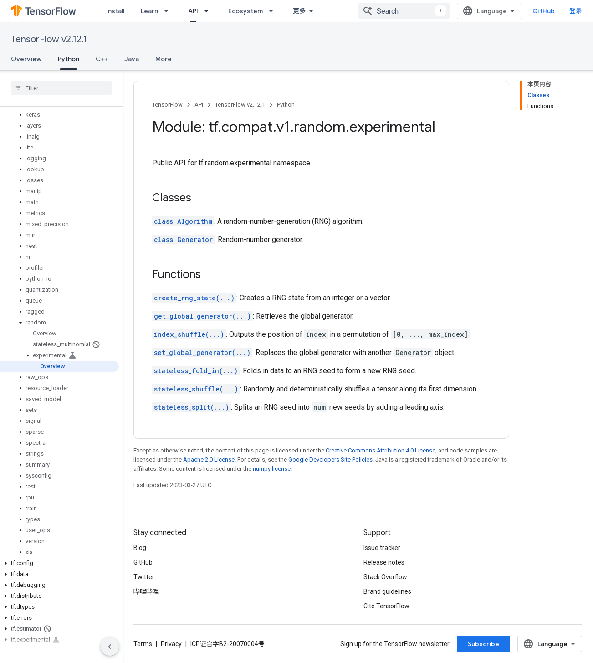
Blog (139, 547)
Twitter (143, 577)
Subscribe (483, 644)
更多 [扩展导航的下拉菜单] (299, 11)
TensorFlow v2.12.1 (49, 39)
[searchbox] (61, 88)
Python (286, 104)
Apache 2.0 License (209, 459)
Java (131, 59)
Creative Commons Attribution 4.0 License (380, 450)
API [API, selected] (193, 11)
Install (115, 11)
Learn (149, 11)
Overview (26, 59)
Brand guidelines (387, 591)
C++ (102, 59)
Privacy (171, 644)
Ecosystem (245, 11)
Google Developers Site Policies (330, 459)
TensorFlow (167, 104)
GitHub (543, 11)
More (163, 59)
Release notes (383, 562)
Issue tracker (381, 547)
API (198, 104)
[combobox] (404, 11)
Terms (142, 644)
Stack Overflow (385, 577)
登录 (575, 11)
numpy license (272, 468)
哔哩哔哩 (146, 591)
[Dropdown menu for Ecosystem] (274, 11)
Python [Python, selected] (68, 59)
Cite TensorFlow (386, 606)
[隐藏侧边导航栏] (110, 646)
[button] (59, 114)
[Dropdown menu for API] (209, 11)
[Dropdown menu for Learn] (169, 11)
